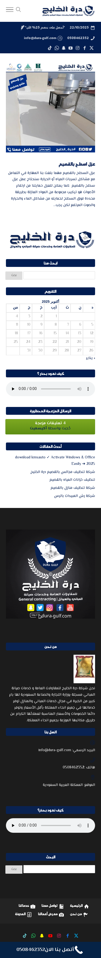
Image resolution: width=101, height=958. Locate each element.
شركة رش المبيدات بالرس (74, 496)
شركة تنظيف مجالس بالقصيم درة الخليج (62, 472)
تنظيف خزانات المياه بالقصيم (72, 480)
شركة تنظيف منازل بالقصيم (73, 488)
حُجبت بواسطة (50, 425)
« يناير (90, 358)
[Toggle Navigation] (9, 11)
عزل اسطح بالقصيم (77, 164)
